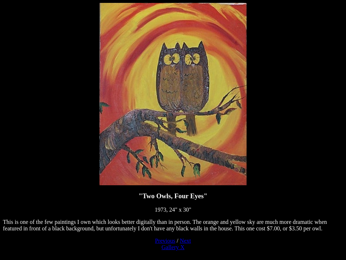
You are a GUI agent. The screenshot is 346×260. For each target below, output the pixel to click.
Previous (165, 241)
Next (185, 241)
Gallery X (173, 247)
